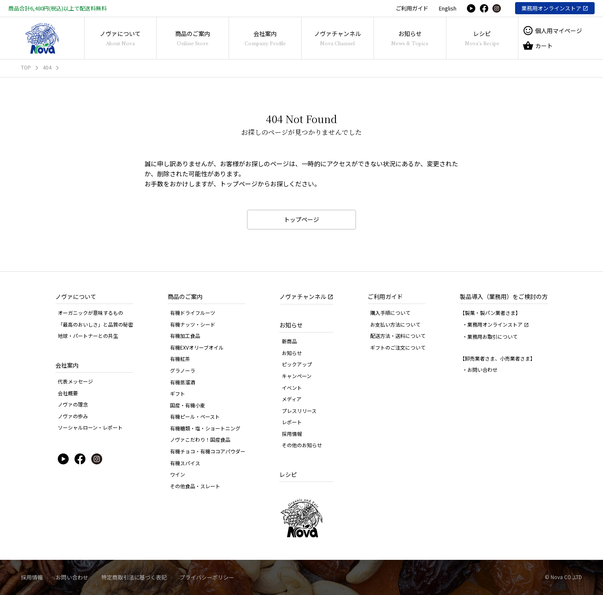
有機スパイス (185, 462)
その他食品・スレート (195, 485)
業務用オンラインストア (551, 8)
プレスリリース (299, 410)
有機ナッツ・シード (192, 324)
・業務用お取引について (490, 336)
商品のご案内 (192, 37)
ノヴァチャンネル (337, 37)
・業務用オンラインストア (495, 324)
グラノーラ (182, 370)
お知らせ (409, 37)
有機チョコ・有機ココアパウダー (207, 451)
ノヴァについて (120, 37)
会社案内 (265, 37)
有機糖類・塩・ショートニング (205, 428)
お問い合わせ (72, 577)
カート (538, 45)
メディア (292, 398)
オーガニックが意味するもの (90, 312)
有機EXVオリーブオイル (197, 347)
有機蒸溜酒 (182, 382)
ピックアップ (297, 364)
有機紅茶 (180, 358)
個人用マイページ (552, 30)
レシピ (482, 37)
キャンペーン (297, 375)
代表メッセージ (75, 381)
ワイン (177, 474)
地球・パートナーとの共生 (88, 335)
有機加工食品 (185, 335)
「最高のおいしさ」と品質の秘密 (95, 324)
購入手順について (390, 312)
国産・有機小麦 (187, 405)
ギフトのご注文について (397, 347)
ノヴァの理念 (73, 404)
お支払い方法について (395, 324)
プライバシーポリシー (207, 577)
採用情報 (292, 433)
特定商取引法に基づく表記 (134, 577)
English (447, 8)
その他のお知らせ (302, 444)
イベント (292, 387)
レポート (292, 421)
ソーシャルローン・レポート (90, 427)
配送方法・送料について (397, 335)
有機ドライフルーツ (192, 312)
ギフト (177, 393)
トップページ (301, 219)
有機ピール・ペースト (195, 416)
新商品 (289, 341)
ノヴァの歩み (73, 416)
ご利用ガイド (412, 8)
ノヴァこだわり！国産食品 (200, 439)
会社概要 (68, 393)
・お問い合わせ (479, 369)
